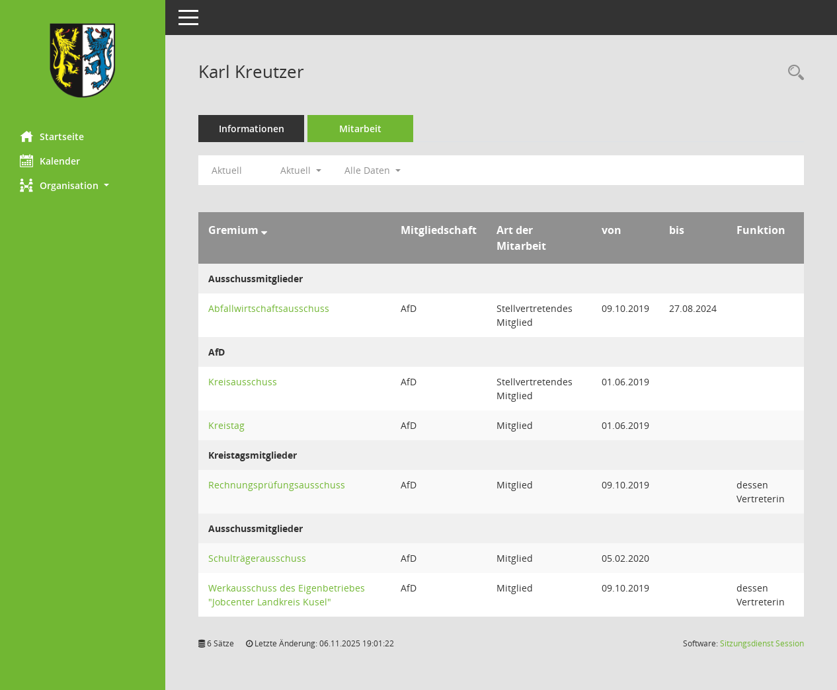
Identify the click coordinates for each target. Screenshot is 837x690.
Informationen (251, 128)
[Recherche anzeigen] (792, 73)
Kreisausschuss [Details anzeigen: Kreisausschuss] (242, 381)
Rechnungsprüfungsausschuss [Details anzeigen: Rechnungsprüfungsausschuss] (276, 485)
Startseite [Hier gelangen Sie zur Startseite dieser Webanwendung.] (52, 136)
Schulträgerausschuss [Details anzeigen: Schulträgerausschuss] (257, 558)
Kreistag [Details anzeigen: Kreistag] (226, 425)
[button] (82, 185)
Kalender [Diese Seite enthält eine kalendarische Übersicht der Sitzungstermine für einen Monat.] (50, 160)
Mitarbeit (360, 128)
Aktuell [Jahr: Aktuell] (227, 170)
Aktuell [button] (300, 170)
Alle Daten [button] (372, 170)
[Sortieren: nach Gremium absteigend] (264, 230)
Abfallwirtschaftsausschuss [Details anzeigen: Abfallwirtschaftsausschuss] (268, 308)
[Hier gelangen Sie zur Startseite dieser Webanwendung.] (82, 60)
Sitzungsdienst (762, 643)
